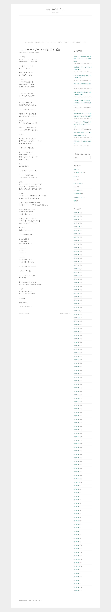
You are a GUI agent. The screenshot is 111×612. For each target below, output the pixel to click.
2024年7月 (76, 286)
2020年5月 (76, 461)
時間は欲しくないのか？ (24, 313)
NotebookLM (77, 190)
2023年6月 (76, 332)
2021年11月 (77, 398)
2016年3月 (76, 587)
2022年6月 (76, 373)
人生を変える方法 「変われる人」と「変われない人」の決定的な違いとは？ (82, 103)
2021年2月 (76, 430)
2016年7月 (76, 577)
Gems (75, 180)
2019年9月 (76, 486)
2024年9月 (76, 279)
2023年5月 (76, 335)
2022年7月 (76, 370)
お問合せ (60, 42)
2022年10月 (77, 360)
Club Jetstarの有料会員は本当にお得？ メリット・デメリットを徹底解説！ (82, 58)
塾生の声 (73, 42)
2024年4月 (76, 296)
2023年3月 (76, 342)
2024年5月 (76, 293)
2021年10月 (77, 401)
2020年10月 (77, 444)
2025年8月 (76, 240)
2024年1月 (76, 307)
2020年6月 (76, 458)
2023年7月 (76, 328)
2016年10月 (77, 566)
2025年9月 (76, 237)
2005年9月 (76, 591)
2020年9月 (76, 447)
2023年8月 (76, 324)
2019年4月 (76, 489)
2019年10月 (77, 482)
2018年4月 (76, 507)
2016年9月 (76, 570)
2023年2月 (76, 345)
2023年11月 (77, 314)
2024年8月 (76, 282)
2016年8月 (76, 573)
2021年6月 (76, 416)
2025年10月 (77, 233)
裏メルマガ (49, 42)
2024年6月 (76, 289)
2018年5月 (76, 503)
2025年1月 (76, 265)
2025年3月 (76, 258)
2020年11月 (77, 440)
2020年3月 (76, 468)
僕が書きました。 (29, 306)
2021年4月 (76, 422)
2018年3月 (76, 510)
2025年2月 (76, 261)
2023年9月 (76, 321)
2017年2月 (76, 552)
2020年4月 (76, 465)
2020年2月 (76, 472)
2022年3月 (76, 384)
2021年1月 (76, 433)
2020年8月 (76, 450)
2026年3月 (76, 216)
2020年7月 (76, 454)
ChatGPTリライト (78, 173)
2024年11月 (77, 272)
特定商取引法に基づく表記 (25, 600)
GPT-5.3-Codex (77, 183)
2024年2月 (76, 303)
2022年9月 (76, 363)
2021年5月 (76, 419)
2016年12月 (77, 559)
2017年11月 (77, 524)
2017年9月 (76, 528)
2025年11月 (77, 230)
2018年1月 (76, 517)
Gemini (75, 176)
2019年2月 (76, 493)
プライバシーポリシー (38, 600)
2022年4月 (76, 381)
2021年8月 (76, 409)
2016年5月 (76, 584)
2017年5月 (76, 542)
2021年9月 (76, 405)
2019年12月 (77, 479)
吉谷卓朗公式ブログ (55, 9)
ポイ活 (84, 42)
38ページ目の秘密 (29, 42)
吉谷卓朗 (37, 52)
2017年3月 (76, 549)
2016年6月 (76, 580)
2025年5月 (76, 251)
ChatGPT (76, 169)
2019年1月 (76, 496)
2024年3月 (76, 300)
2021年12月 (77, 394)
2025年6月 (76, 247)
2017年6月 (76, 538)
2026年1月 (76, 223)
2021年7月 (76, 412)
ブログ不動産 (77, 194)
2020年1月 (76, 475)
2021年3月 (76, 426)
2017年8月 (76, 531)
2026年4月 (76, 212)
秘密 (75, 201)
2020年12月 (77, 437)
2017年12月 (77, 521)
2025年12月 (77, 226)
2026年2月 (76, 219)
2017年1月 (76, 556)
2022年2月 (76, 388)
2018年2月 (76, 514)
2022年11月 (77, 356)
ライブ (54, 42)
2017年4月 (76, 545)
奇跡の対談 (78, 42)
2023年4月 (76, 338)
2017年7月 (76, 535)
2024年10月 (77, 275)
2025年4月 (76, 254)
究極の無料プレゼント (40, 42)
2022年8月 (76, 366)
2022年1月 (76, 391)
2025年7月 (76, 244)
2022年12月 (77, 352)
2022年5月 (76, 377)
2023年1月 (76, 349)
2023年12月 (77, 310)
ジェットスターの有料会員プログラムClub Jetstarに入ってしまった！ (82, 124)
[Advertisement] (55, 29)
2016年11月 (77, 563)
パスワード (66, 42)
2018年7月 (76, 500)
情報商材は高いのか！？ (65, 313)
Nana (75, 187)
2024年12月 (77, 268)
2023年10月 (77, 317)
